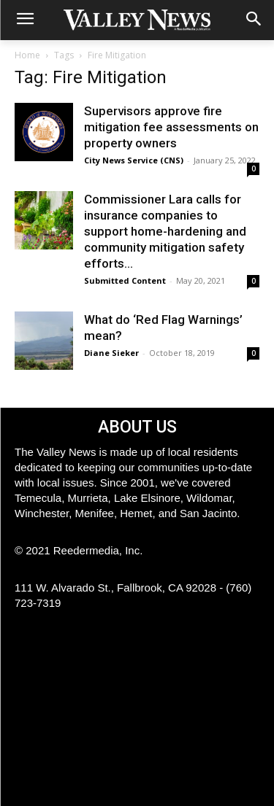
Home (27, 55)
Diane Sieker (111, 352)
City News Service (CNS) (133, 160)
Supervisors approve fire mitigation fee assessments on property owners (171, 127)
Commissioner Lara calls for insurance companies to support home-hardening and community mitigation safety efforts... (165, 231)
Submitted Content (125, 280)
